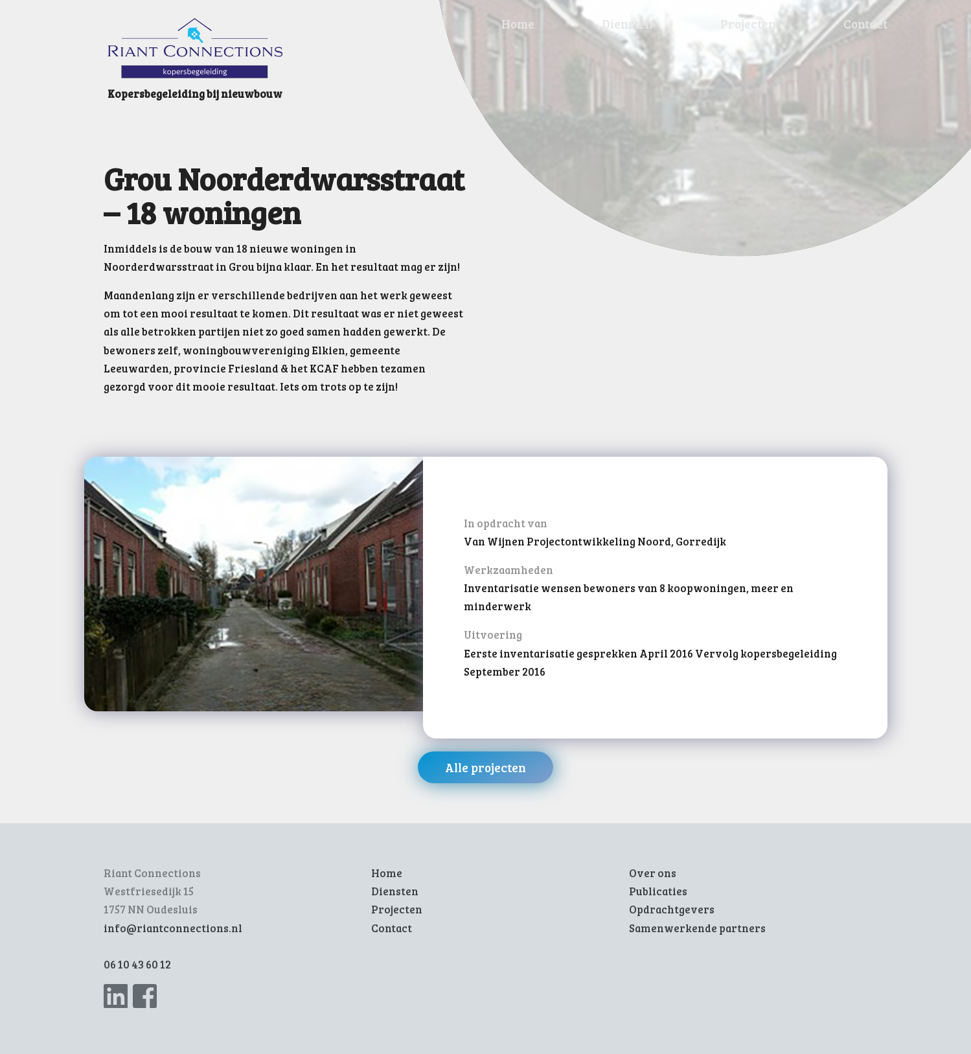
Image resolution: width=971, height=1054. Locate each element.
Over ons (652, 872)
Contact (865, 24)
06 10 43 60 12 (137, 964)
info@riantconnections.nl (173, 928)
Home (517, 24)
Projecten (748, 24)
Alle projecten (485, 767)
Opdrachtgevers (671, 909)
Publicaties (658, 891)
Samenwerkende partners (697, 928)
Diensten (627, 24)
